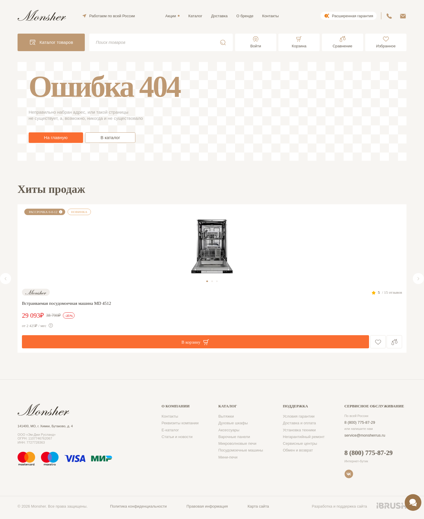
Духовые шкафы (233, 423)
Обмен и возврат (298, 450)
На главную (56, 137)
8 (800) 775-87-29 (359, 422)
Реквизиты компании (180, 423)
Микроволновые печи (237, 443)
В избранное (378, 341)
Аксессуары (228, 430)
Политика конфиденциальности (138, 506)
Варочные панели (234, 437)
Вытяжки (226, 416)
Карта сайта (258, 506)
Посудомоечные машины (240, 450)
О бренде (244, 16)
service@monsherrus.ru (364, 435)
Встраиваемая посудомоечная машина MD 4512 (66, 303)
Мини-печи (227, 457)
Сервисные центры (300, 443)
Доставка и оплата (299, 423)
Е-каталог (170, 430)
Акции (170, 16)
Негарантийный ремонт (304, 437)
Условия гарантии (299, 416)
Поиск (223, 42)
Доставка (219, 16)
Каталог (195, 16)
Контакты (270, 16)
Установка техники (299, 430)
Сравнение (394, 341)
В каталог (110, 137)
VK (348, 474)
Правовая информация (207, 506)
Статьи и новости (177, 437)
